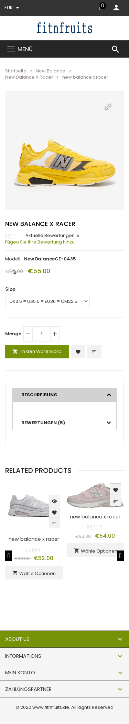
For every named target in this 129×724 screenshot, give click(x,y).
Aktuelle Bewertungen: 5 (52, 235)
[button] (108, 106)
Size (10, 288)
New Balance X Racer (29, 77)
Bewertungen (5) (43, 422)
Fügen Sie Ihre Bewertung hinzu (40, 242)
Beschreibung (39, 394)
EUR (11, 7)
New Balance (50, 71)
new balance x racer (34, 539)
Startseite (15, 71)
